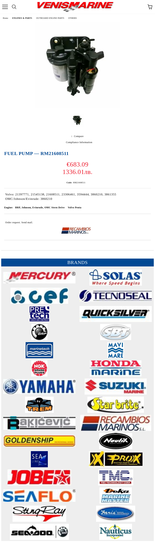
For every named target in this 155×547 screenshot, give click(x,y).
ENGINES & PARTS (22, 18)
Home (5, 18)
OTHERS (72, 18)
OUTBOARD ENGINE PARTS (50, 18)
